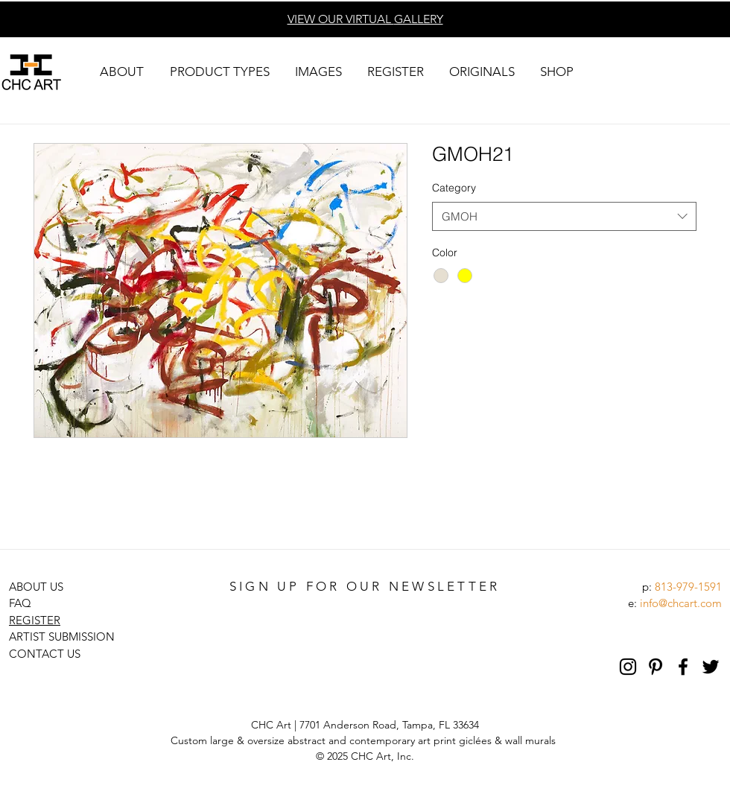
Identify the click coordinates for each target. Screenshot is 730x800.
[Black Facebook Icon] (683, 666)
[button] (121, 72)
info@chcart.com (681, 603)
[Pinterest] (655, 666)
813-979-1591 (688, 587)
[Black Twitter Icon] (710, 666)
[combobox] (564, 216)
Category (454, 187)
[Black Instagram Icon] (628, 666)
